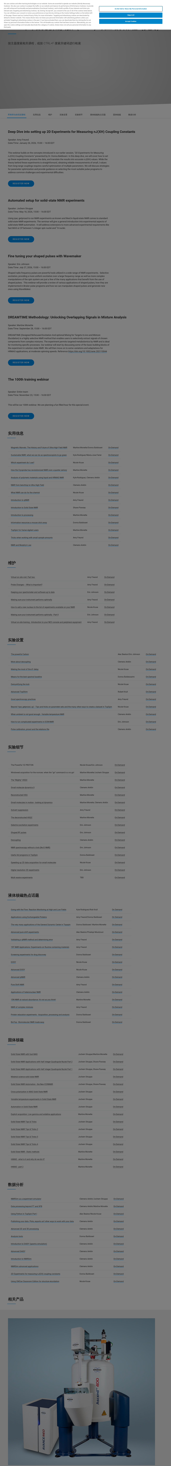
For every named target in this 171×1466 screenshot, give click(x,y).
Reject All (131, 15)
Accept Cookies (130, 21)
